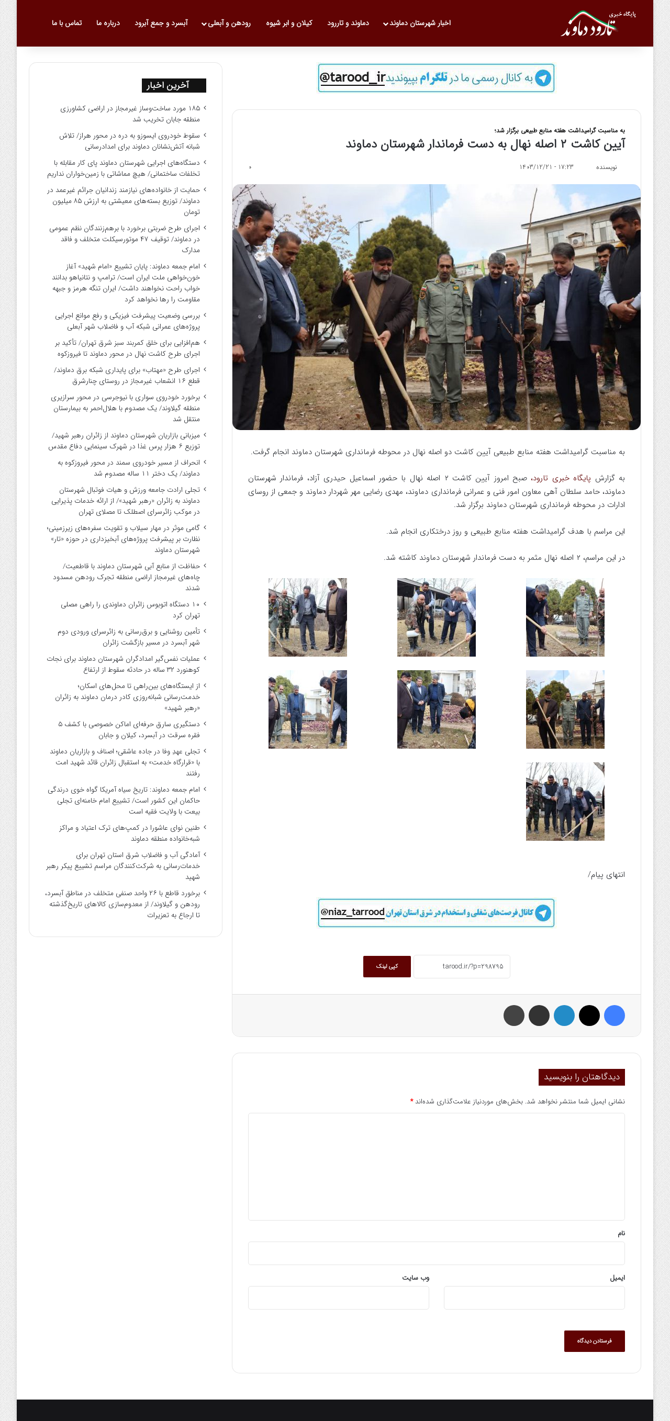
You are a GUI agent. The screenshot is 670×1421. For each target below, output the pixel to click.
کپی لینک (387, 966)
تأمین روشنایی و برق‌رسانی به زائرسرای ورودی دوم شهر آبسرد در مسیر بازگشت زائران (129, 637)
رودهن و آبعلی (229, 23)
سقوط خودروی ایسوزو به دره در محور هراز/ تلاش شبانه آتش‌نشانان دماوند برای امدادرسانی (129, 141)
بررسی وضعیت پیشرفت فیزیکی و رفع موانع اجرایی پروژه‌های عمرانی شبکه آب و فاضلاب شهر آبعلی (127, 321)
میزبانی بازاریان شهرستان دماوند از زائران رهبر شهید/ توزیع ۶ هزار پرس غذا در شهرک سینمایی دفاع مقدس (124, 441)
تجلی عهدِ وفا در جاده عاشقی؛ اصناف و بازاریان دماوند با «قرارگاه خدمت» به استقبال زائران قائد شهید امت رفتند (125, 762)
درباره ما (108, 23)
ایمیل (617, 1277)
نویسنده (606, 167)
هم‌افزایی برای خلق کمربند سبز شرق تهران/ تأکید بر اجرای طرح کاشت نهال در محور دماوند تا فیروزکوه (127, 348)
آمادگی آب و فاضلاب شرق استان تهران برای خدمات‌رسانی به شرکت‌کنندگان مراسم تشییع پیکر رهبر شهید (123, 866)
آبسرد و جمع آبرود (161, 23)
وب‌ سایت (415, 1277)
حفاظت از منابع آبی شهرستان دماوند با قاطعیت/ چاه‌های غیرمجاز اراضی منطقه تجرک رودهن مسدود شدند (126, 577)
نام (621, 1233)
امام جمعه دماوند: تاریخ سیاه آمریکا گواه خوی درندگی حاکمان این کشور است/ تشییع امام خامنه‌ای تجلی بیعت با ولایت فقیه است (124, 800)
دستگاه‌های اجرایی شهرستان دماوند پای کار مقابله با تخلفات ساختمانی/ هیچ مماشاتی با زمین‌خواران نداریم (123, 168)
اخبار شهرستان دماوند (420, 23)
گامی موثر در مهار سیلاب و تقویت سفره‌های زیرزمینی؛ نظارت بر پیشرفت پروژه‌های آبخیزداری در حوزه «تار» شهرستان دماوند (123, 539)
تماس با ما (67, 23)
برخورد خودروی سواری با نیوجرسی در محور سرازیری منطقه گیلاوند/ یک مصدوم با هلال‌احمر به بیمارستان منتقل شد (125, 408)
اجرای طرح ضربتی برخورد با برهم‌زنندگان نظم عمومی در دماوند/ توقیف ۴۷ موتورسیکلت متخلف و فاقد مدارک (124, 239)
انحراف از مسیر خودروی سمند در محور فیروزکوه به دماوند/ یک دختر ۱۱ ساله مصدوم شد (129, 468)
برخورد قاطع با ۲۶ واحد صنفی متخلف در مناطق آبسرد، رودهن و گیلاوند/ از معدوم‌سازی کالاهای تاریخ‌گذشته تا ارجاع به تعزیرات (122, 904)
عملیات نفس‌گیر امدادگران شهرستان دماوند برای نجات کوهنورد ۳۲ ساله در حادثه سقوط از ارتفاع (123, 664)
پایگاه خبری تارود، (561, 478)
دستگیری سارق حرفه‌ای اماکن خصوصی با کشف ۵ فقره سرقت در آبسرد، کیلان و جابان (129, 730)
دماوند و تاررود (348, 23)
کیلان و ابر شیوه (289, 23)
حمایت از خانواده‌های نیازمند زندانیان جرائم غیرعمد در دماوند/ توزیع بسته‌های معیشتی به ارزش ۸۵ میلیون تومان (123, 201)
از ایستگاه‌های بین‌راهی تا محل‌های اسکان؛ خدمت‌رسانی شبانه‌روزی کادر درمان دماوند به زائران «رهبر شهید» (127, 697)
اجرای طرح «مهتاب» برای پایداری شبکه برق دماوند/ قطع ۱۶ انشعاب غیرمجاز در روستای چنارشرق (127, 376)
